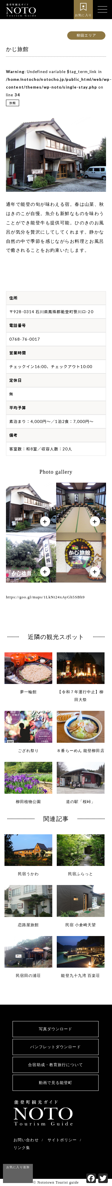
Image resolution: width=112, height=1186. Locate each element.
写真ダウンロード (56, 1029)
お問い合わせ (26, 1140)
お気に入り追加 (18, 1167)
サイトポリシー (62, 1140)
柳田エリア (86, 35)
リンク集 (21, 1147)
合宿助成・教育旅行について (55, 1065)
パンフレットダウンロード (55, 1047)
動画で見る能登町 (56, 1082)
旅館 (12, 103)
